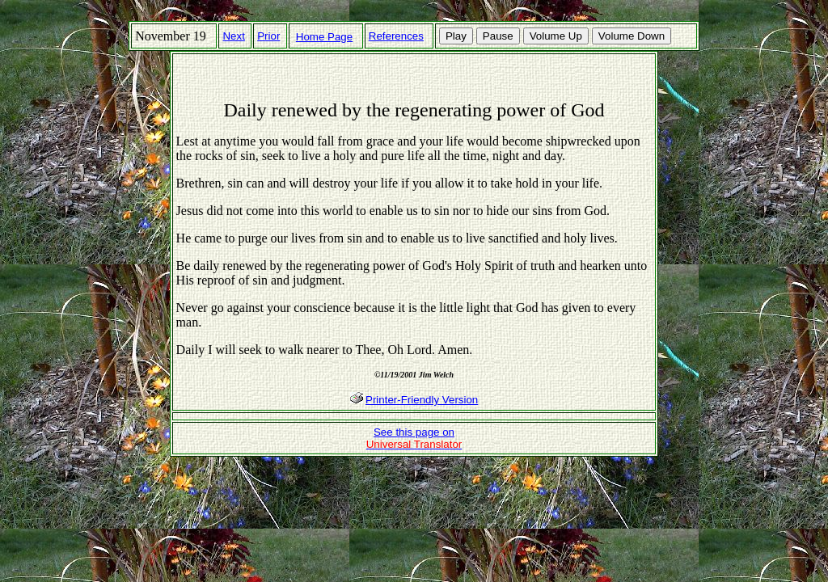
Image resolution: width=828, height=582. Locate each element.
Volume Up (556, 36)
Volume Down (631, 36)
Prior (268, 36)
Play (456, 36)
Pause (498, 36)
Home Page (324, 37)
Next (233, 36)
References (396, 36)
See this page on (414, 438)
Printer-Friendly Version (421, 400)
